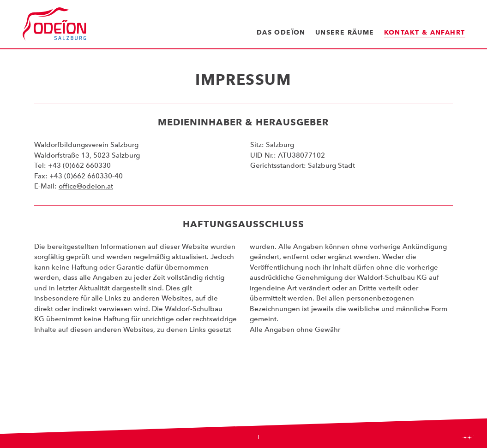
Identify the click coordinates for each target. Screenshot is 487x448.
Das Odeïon (281, 32)
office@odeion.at (86, 186)
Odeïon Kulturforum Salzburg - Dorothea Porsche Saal (54, 24)
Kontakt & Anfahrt (424, 32)
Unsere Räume (344, 32)
